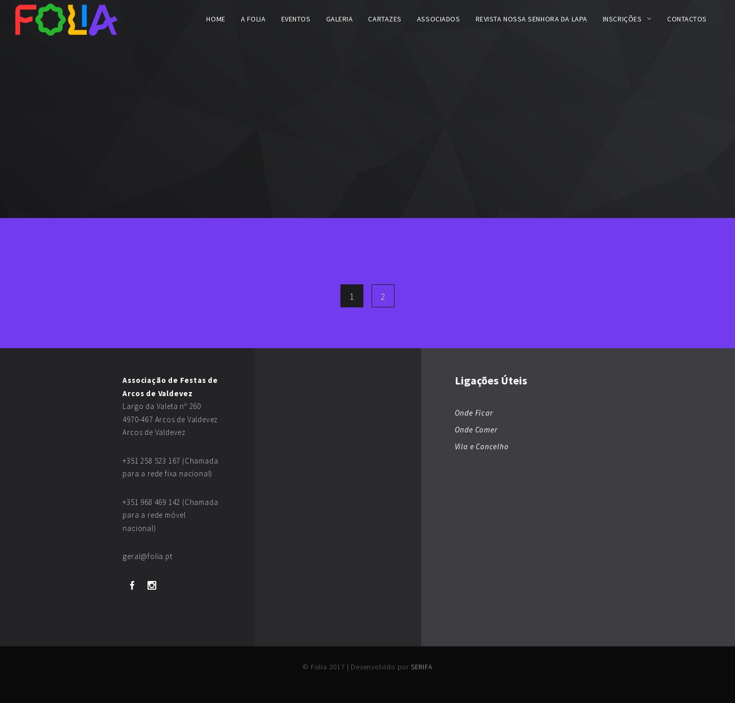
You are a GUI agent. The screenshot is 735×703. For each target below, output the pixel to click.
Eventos (296, 18)
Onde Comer (476, 429)
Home (215, 18)
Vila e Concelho (482, 446)
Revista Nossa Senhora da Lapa (531, 18)
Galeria (339, 18)
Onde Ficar (474, 413)
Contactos (687, 18)
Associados (438, 18)
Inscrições (622, 18)
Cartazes (384, 18)
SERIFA (421, 666)
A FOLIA (253, 18)
